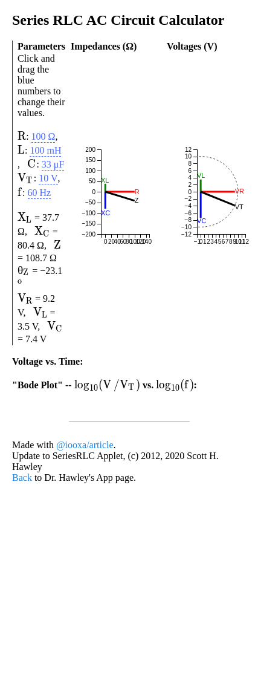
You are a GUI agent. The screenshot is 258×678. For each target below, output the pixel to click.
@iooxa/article (85, 584)
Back (22, 616)
